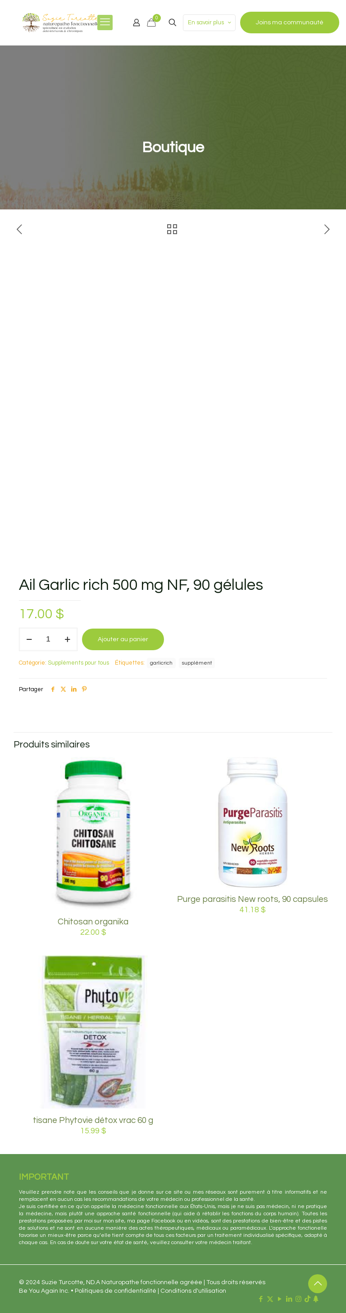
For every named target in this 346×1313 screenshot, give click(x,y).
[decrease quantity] (29, 639)
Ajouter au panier (123, 639)
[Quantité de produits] (48, 639)
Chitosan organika (93, 921)
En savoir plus (210, 22)
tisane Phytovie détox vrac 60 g (93, 1120)
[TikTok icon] (307, 1299)
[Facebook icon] (260, 1299)
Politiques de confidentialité (115, 1291)
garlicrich (161, 663)
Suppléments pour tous (78, 663)
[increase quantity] (67, 639)
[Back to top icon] (317, 1283)
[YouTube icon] (279, 1299)
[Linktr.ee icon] (315, 1299)
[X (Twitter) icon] (270, 1299)
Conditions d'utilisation (193, 1291)
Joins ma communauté (289, 22)
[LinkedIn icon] (289, 1299)
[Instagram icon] (298, 1299)
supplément (197, 663)
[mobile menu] (105, 22)
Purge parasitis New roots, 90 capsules (252, 899)
